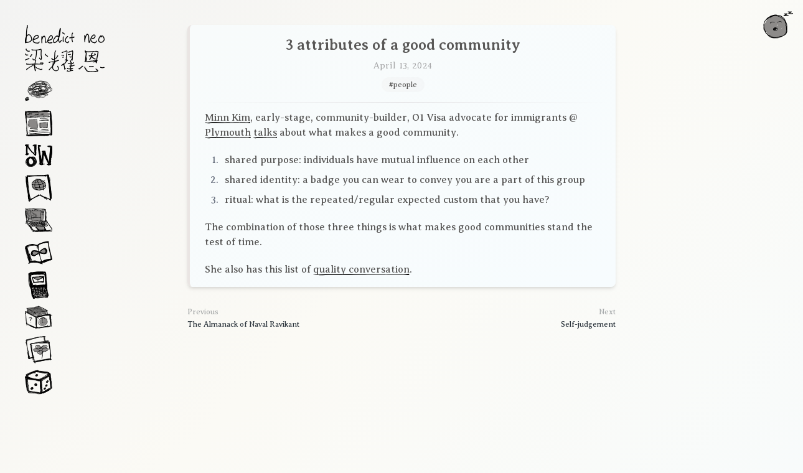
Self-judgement (588, 324)
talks (265, 132)
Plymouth (228, 132)
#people (403, 84)
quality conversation (361, 269)
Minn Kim (227, 117)
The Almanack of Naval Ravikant (243, 324)
